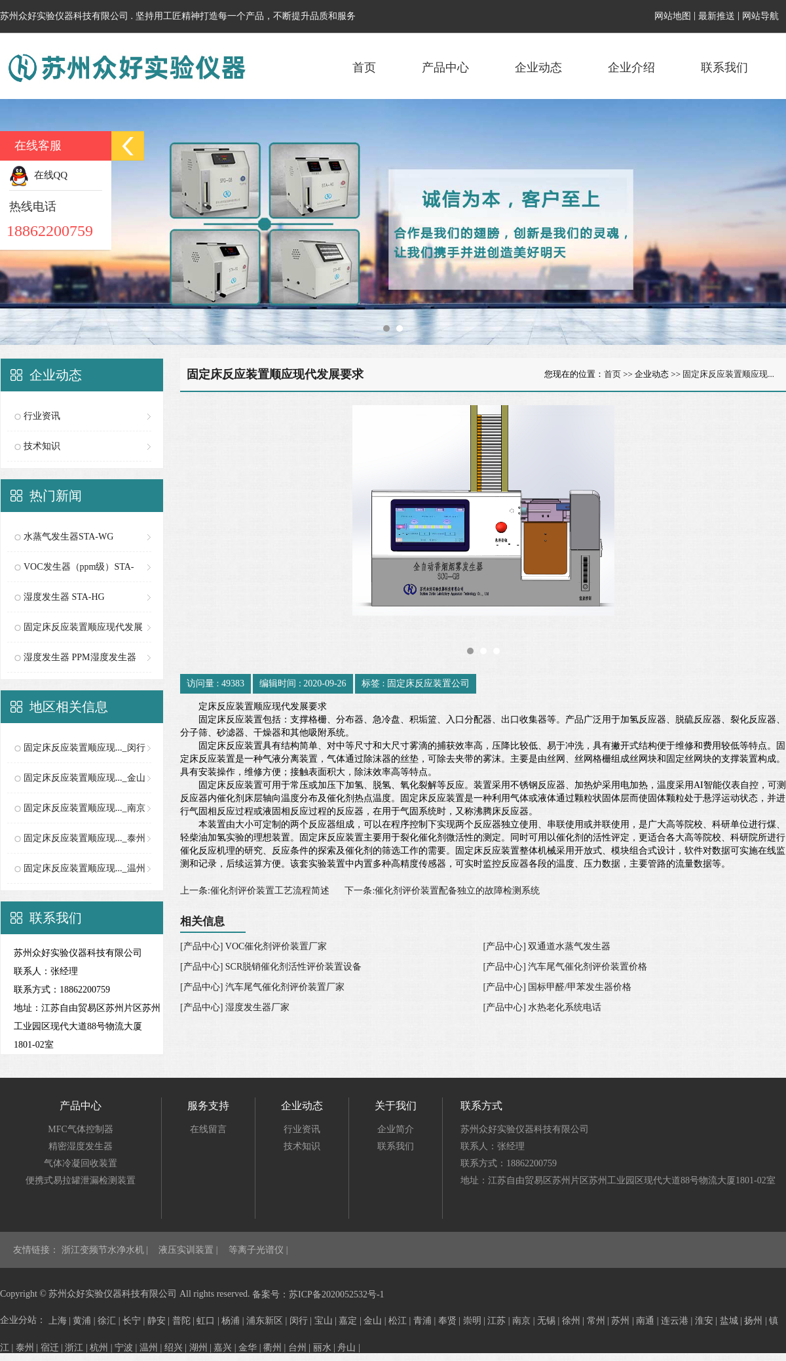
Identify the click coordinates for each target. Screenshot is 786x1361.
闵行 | (302, 1321)
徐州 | (574, 1321)
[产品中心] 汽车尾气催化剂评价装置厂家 (262, 987)
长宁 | (134, 1321)
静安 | (159, 1321)
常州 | (599, 1321)
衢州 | (275, 1347)
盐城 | (732, 1321)
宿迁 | (53, 1347)
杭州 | (102, 1347)
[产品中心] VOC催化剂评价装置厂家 (253, 946)
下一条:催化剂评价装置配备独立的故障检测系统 (442, 891)
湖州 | (201, 1347)
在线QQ (38, 175)
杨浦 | (233, 1321)
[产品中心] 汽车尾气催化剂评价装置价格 (565, 967)
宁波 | (127, 1347)
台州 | (300, 1347)
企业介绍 (631, 67)
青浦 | (425, 1321)
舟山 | (348, 1347)
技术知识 (42, 446)
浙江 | (77, 1347)
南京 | (524, 1321)
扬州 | (756, 1321)
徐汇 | (110, 1321)
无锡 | (549, 1321)
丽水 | (325, 1347)
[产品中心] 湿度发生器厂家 (235, 1007)
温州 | (152, 1347)
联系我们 (724, 67)
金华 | (250, 1347)
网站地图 (672, 16)
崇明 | (475, 1321)
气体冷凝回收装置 (80, 1163)
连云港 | (678, 1321)
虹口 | (208, 1321)
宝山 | (326, 1321)
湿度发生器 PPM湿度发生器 (80, 657)
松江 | (400, 1321)
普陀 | (184, 1321)
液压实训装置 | (189, 1250)
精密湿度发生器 (80, 1146)
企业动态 (538, 67)
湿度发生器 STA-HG (64, 597)
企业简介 (395, 1129)
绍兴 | (176, 1347)
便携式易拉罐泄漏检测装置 (81, 1180)
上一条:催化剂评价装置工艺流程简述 (254, 891)
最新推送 (716, 16)
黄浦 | (85, 1321)
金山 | (376, 1321)
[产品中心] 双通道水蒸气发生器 (547, 946)
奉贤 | (450, 1321)
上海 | (60, 1321)
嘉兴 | (226, 1347)
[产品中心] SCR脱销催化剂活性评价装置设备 (271, 967)
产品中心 (445, 67)
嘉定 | (351, 1321)
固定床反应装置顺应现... (728, 374)
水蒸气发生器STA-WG (68, 537)
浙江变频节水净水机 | (106, 1250)
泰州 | (28, 1347)
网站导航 (760, 16)
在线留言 (208, 1129)
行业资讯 (42, 416)
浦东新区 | (268, 1321)
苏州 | (623, 1321)
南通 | (648, 1321)
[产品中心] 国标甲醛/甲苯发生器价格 (557, 987)
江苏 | (499, 1321)
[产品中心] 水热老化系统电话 (542, 1007)
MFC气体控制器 (80, 1129)
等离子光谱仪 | (258, 1250)
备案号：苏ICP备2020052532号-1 (318, 1294)
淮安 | (707, 1321)
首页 (364, 67)
